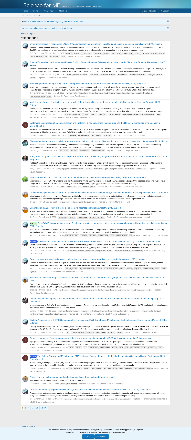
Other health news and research (128, 187)
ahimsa (33, 311)
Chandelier (34, 384)
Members (63, 11)
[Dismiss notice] (168, 21)
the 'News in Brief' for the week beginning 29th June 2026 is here (55, 21)
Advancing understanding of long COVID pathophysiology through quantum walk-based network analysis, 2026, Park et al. (88, 84)
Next (43, 408)
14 (37, 408)
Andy (32, 169)
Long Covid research (93, 56)
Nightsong (34, 150)
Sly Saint (33, 202)
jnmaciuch (34, 187)
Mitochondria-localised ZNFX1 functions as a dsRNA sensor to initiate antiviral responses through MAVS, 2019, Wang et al (88, 177)
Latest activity (26, 15)
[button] (40, 10)
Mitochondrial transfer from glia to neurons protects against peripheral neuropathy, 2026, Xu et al (75, 208)
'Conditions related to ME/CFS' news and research (68, 117)
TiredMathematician (38, 135)
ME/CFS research (61, 78)
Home (25, 11)
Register (37, 15)
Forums (35, 11)
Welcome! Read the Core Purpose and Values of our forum (47, 28)
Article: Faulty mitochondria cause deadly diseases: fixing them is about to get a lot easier (72, 377)
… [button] (33, 408)
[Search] (164, 10)
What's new (49, 11)
